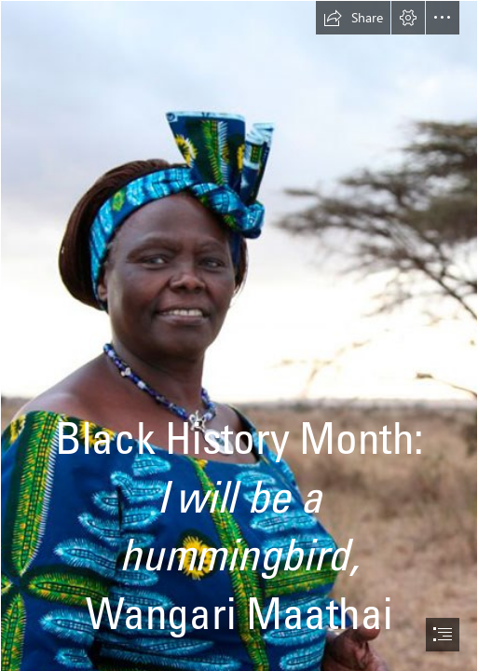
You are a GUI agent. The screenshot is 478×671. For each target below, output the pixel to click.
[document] (239, 335)
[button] (353, 17)
